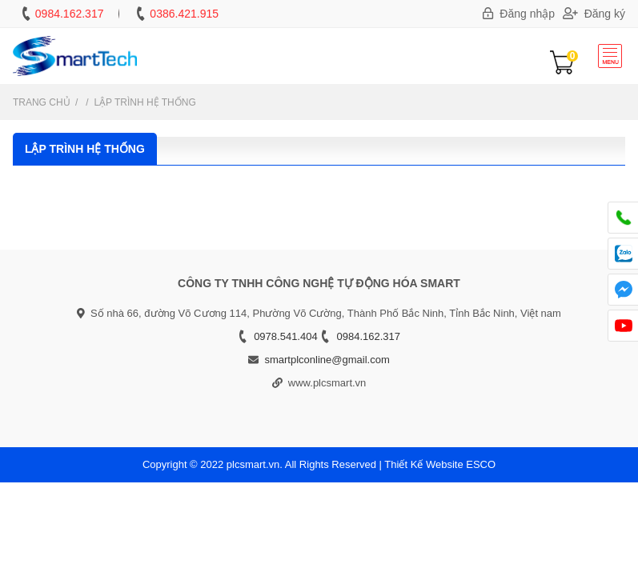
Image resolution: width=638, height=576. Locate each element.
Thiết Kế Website (423, 464)
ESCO (481, 464)
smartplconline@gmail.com (326, 360)
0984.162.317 (69, 13)
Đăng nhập (519, 13)
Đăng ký (594, 13)
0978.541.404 (286, 336)
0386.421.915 (184, 13)
